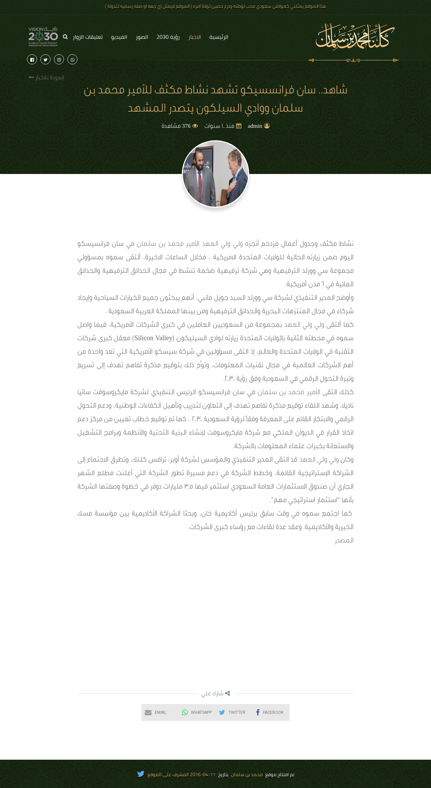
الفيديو (119, 37)
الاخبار (194, 37)
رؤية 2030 (168, 37)
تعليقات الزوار (88, 37)
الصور (142, 37)
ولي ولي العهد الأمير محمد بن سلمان (189, 244)
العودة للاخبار (46, 78)
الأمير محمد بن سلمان (289, 393)
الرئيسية (218, 37)
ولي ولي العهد (304, 325)
